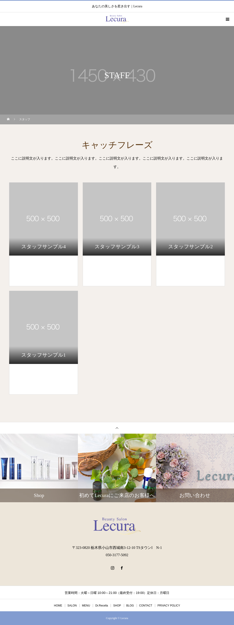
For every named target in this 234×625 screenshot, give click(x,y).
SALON (72, 605)
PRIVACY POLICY (168, 605)
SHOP (117, 605)
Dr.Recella (101, 605)
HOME (58, 605)
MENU (86, 605)
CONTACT (145, 605)
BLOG (130, 605)
